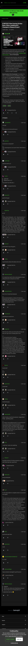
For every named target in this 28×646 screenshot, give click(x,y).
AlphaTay (7, 210)
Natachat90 (7, 414)
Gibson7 (7, 457)
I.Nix (6, 442)
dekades (7, 33)
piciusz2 (7, 243)
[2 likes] (8, 465)
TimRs (6, 259)
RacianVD (7, 195)
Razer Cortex (5, 18)
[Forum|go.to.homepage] (10, 3)
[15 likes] (9, 186)
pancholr (7, 141)
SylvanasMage (8, 569)
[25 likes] (9, 110)
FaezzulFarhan (8, 291)
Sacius (6, 365)
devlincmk (7, 474)
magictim (7, 329)
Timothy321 (7, 313)
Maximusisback (8, 274)
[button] (2, 3)
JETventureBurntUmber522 (11, 556)
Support (14, 624)
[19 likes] (9, 132)
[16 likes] (9, 151)
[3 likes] (8, 234)
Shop (14, 616)
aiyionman (7, 383)
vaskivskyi (7, 161)
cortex (4, 105)
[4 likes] (8, 250)
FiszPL (6, 176)
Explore (14, 620)
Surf (6, 490)
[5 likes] (8, 201)
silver (9, 105)
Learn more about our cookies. (16, 636)
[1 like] (7, 522)
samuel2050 (7, 122)
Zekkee (6, 399)
